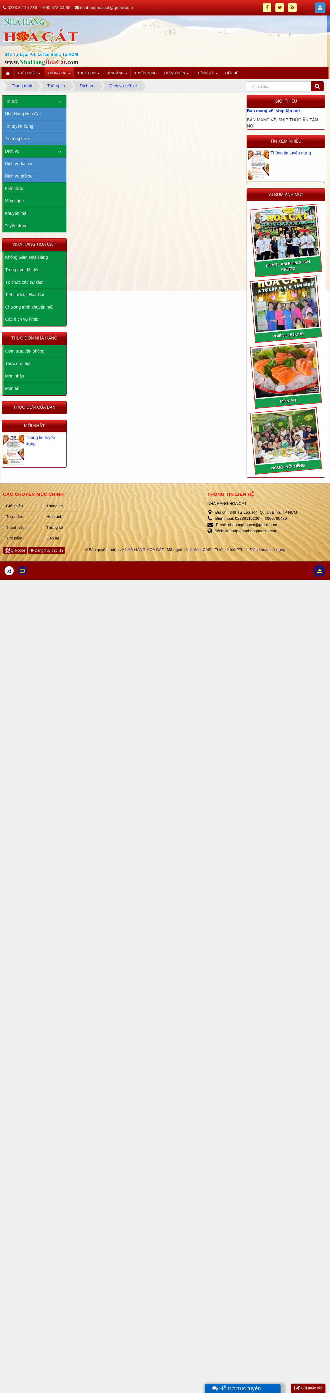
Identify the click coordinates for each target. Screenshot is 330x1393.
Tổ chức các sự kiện (24, 282)
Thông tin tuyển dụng (291, 152)
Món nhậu (14, 376)
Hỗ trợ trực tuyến (236, 1388)
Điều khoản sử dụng (267, 549)
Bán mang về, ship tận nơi (273, 110)
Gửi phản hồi (308, 1388)
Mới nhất (34, 425)
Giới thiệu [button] (29, 75)
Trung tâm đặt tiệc (22, 269)
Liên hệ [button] (231, 73)
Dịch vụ (12, 151)
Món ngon (14, 200)
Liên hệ (52, 538)
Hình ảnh (54, 516)
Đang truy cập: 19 (46, 550)
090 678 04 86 (56, 7)
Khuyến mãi (16, 213)
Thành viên (15, 527)
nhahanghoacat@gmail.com (106, 7)
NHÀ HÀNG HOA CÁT (144, 549)
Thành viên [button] (176, 75)
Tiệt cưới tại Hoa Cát (24, 294)
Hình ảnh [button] (117, 75)
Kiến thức (14, 188)
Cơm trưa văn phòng (24, 351)
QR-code (15, 550)
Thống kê (54, 527)
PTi (239, 549)
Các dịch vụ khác (21, 319)
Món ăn (12, 388)
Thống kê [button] (207, 75)
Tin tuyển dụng (19, 126)
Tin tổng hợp (17, 138)
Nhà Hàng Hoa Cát (23, 113)
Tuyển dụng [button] (145, 73)
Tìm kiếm (14, 538)
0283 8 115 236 (22, 7)
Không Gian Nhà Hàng (26, 257)
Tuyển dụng (16, 225)
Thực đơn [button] (88, 75)
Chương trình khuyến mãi (29, 307)
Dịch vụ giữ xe (18, 176)
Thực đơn (14, 516)
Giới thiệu (14, 506)
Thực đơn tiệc (18, 363)
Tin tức (11, 101)
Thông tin (54, 506)
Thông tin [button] (59, 75)
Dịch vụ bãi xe (18, 163)
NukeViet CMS (198, 549)
